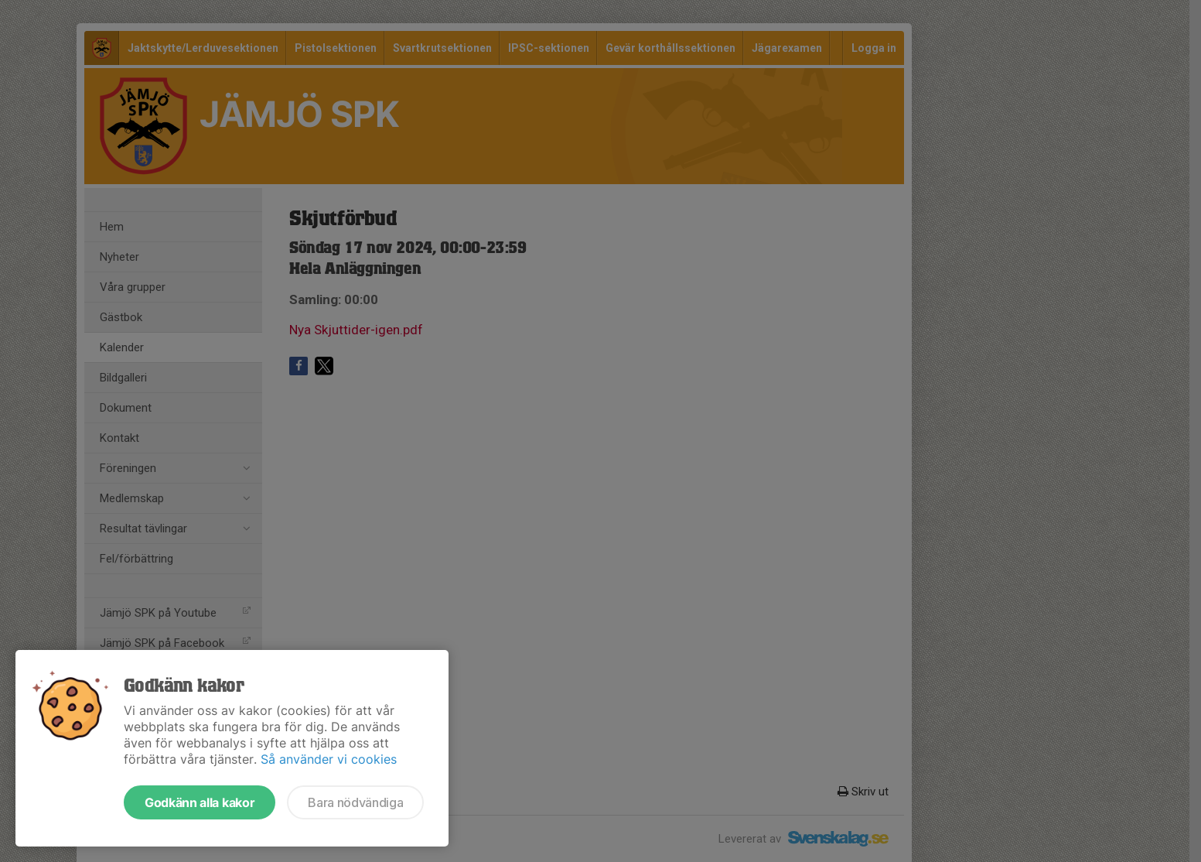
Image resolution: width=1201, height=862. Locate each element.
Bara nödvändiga (355, 802)
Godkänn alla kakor (199, 802)
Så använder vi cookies (329, 759)
